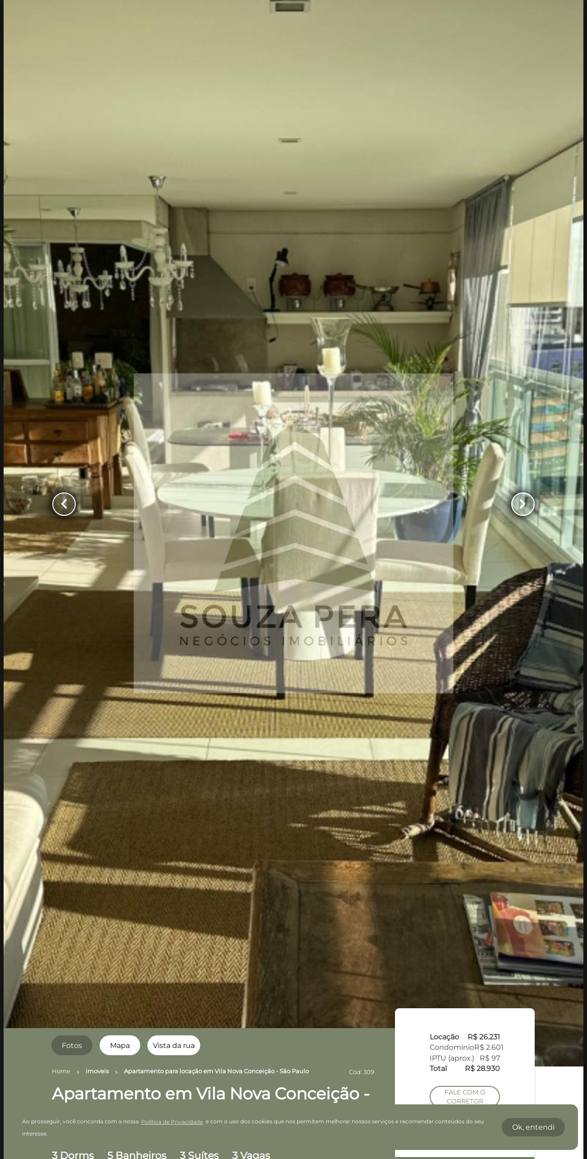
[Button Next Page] (523, 504)
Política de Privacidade (172, 1121)
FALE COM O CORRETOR (465, 624)
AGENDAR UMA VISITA (465, 650)
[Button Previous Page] (64, 504)
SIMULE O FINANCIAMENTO (464, 719)
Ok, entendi (533, 1127)
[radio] (72, 1045)
